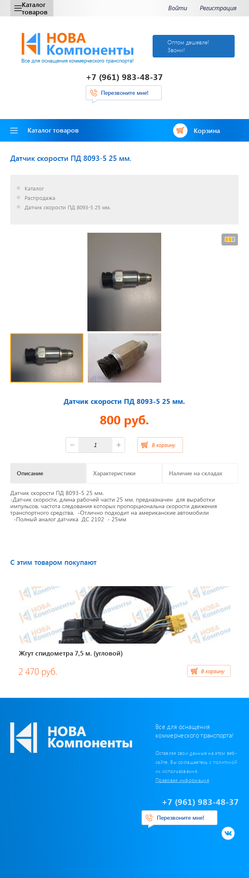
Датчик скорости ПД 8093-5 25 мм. (68, 207)
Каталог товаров (31, 8)
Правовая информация (182, 780)
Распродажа (40, 198)
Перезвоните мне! (124, 92)
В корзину (163, 444)
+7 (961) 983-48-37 (124, 76)
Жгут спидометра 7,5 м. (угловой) (71, 653)
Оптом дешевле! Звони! (188, 45)
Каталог (34, 189)
